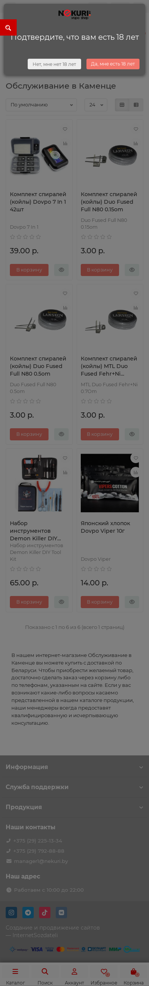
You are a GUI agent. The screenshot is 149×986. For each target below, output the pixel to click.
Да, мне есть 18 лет (113, 64)
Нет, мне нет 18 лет (54, 64)
